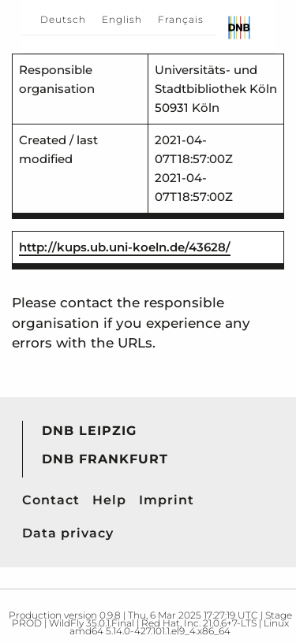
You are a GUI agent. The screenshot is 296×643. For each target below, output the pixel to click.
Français (181, 19)
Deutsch (63, 19)
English (122, 19)
